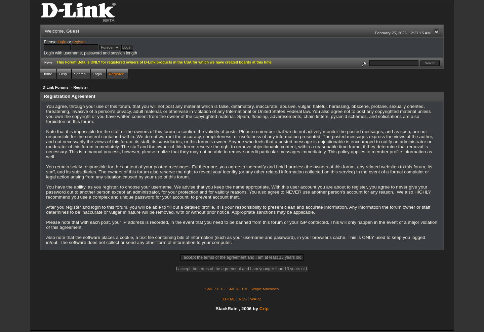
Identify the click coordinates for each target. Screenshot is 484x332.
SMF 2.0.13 (215, 289)
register (79, 42)
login (61, 42)
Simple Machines (264, 289)
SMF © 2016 (238, 289)
